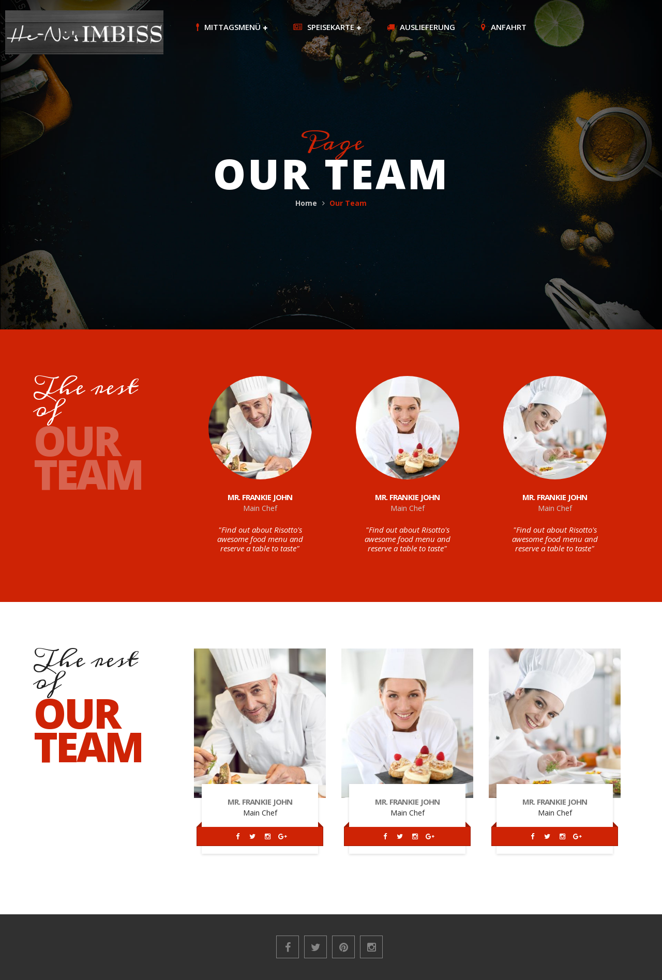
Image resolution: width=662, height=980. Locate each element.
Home (306, 203)
